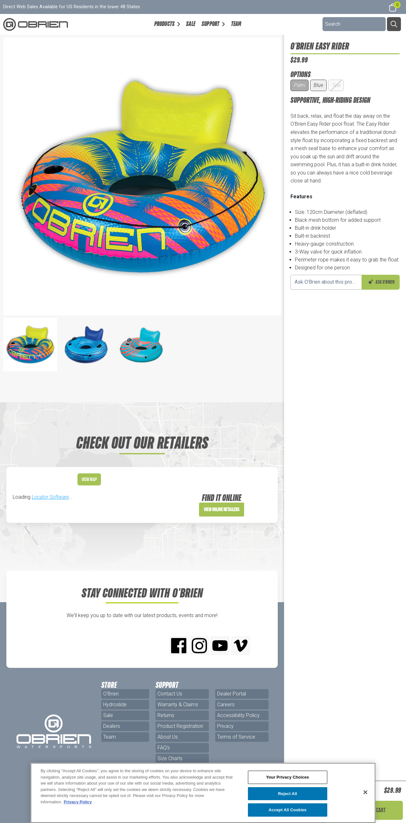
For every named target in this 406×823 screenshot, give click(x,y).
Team (236, 24)
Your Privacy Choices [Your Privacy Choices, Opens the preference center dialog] (287, 777)
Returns (165, 715)
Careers (226, 704)
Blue (318, 85)
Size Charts (170, 758)
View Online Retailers (221, 509)
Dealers (111, 726)
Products (164, 24)
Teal (336, 85)
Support (210, 24)
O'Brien (111, 694)
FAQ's (163, 748)
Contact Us (169, 694)
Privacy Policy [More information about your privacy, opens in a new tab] (78, 802)
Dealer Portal (231, 694)
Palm (299, 85)
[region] (203, 793)
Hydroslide (115, 704)
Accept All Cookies (288, 809)
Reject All (287, 793)
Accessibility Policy (238, 715)
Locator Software (50, 497)
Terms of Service (236, 737)
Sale (190, 24)
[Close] (365, 792)
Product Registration (180, 726)
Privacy (225, 726)
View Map (89, 479)
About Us (167, 737)
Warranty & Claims (177, 704)
